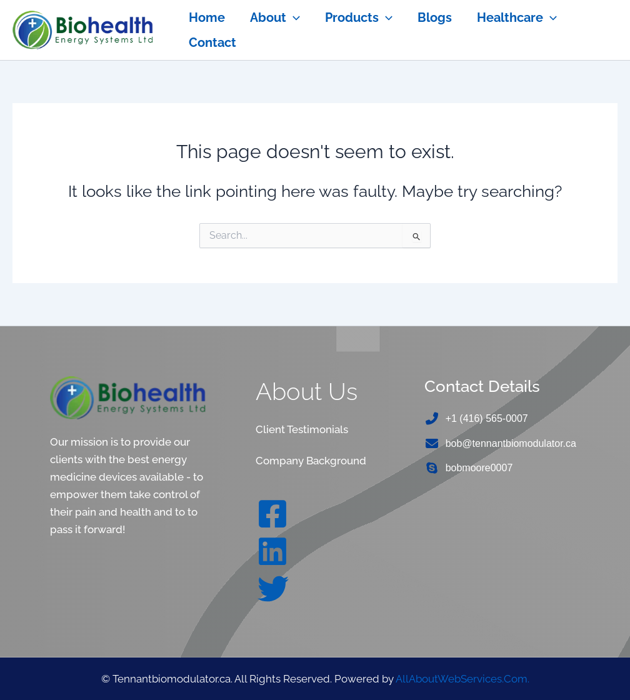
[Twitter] (273, 587)
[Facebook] (272, 512)
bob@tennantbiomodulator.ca (511, 443)
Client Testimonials (302, 429)
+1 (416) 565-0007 (487, 418)
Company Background (311, 460)
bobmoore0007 (479, 468)
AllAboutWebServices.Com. (462, 678)
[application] (293, 17)
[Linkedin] (272, 550)
